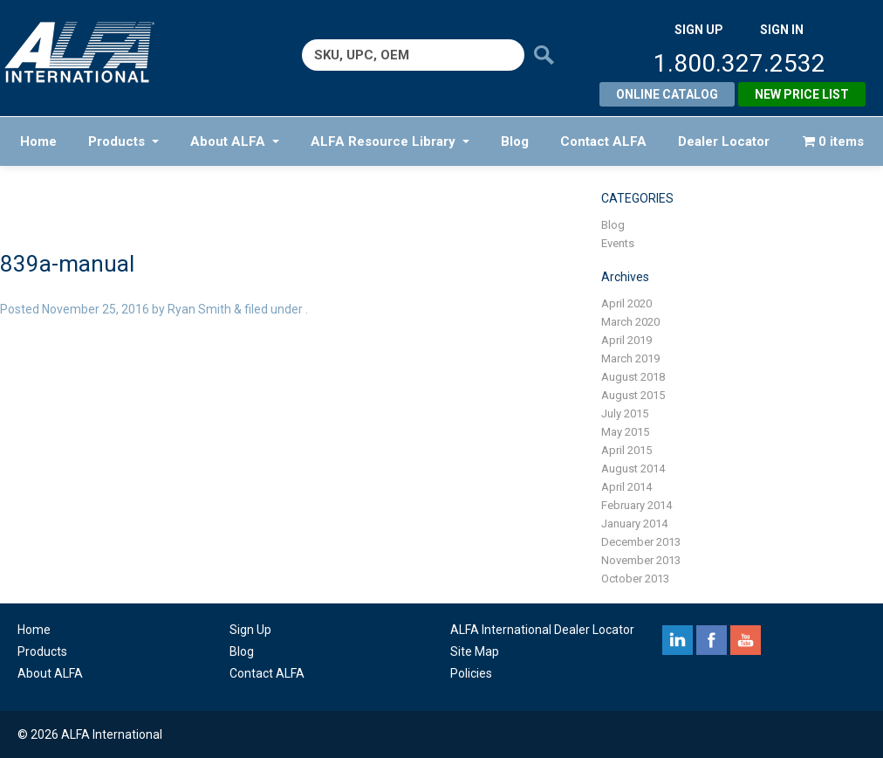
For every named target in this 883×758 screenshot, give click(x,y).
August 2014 (633, 468)
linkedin (677, 640)
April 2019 (626, 340)
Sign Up (250, 630)
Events (617, 243)
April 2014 (626, 486)
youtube (745, 640)
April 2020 (626, 303)
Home (38, 141)
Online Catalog (667, 94)
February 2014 (636, 505)
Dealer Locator (724, 141)
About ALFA (234, 141)
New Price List (802, 94)
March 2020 (630, 321)
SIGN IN (782, 30)
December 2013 (641, 541)
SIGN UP (698, 30)
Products (123, 141)
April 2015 (626, 450)
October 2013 (635, 578)
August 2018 (633, 376)
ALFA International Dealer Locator (542, 630)
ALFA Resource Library (390, 141)
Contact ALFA (603, 141)
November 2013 (641, 560)
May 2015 (625, 431)
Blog (515, 141)
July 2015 (624, 413)
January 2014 (634, 523)
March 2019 (630, 358)
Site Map (474, 651)
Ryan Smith (199, 309)
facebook (711, 640)
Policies (471, 673)
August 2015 (633, 395)
